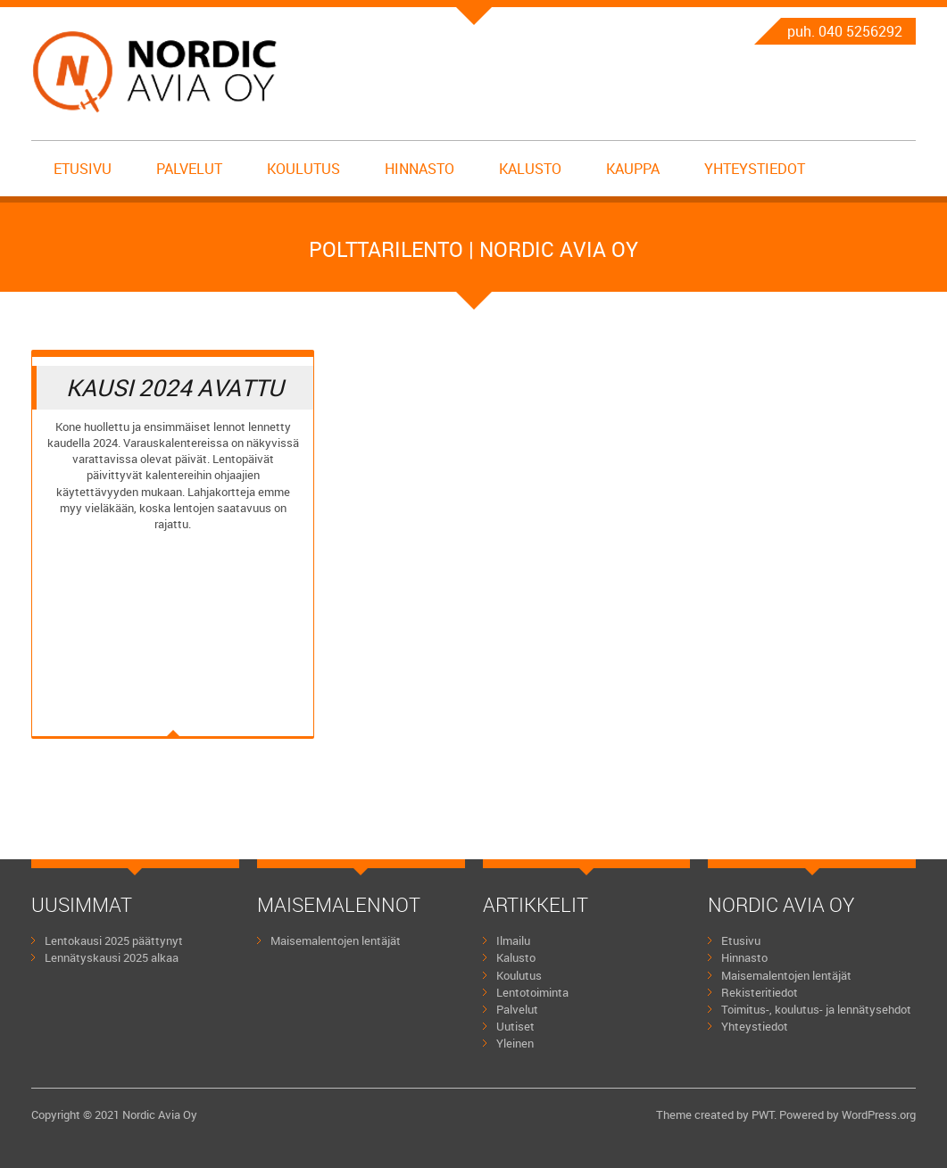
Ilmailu (513, 940)
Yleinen (515, 1043)
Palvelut (189, 168)
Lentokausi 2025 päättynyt (114, 940)
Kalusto (530, 168)
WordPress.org (879, 1114)
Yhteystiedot (754, 168)
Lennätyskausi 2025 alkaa (112, 957)
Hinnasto (419, 168)
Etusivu (83, 168)
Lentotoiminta (532, 992)
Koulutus (303, 168)
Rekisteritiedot (759, 992)
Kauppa (633, 168)
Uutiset (515, 1026)
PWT (763, 1114)
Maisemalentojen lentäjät (335, 940)
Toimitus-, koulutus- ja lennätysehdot (816, 1009)
